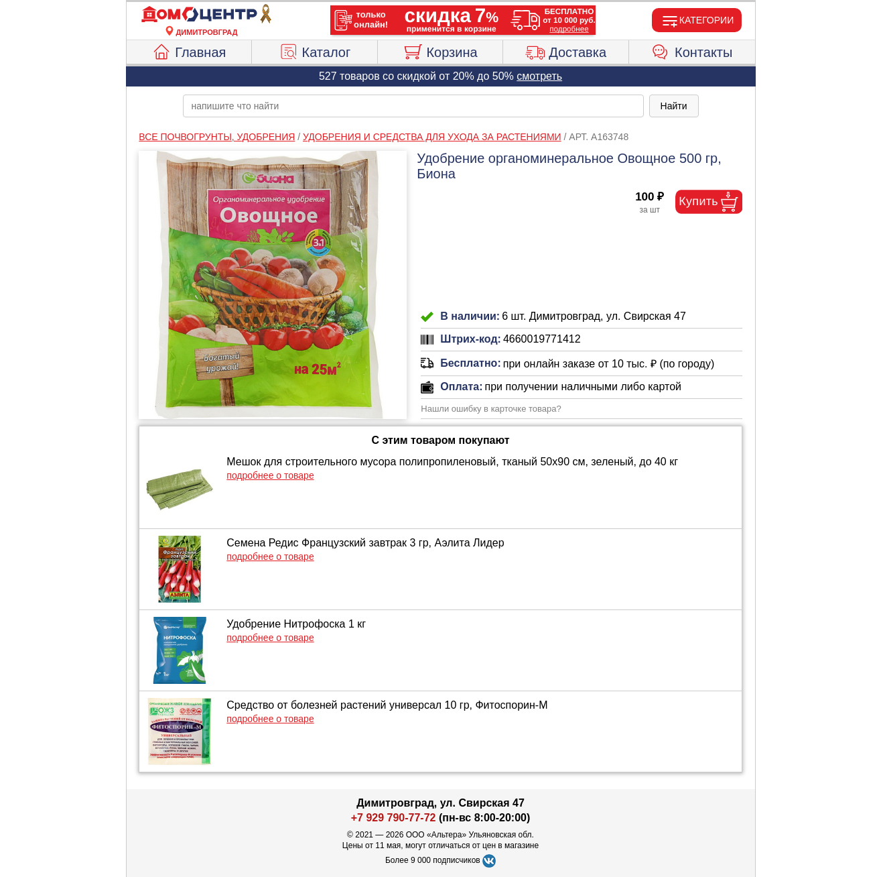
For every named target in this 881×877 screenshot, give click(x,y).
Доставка (565, 50)
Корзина (440, 50)
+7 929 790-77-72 (393, 817)
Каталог (315, 50)
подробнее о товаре (270, 475)
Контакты (691, 50)
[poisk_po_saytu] (413, 106)
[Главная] (207, 14)
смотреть (539, 76)
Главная (188, 50)
